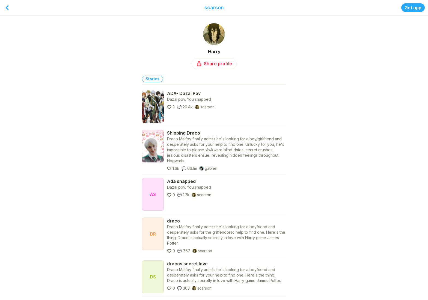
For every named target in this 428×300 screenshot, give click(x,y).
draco (173, 221)
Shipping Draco (183, 133)
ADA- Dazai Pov (184, 93)
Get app (413, 7)
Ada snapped (181, 181)
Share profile (214, 63)
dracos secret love (187, 263)
